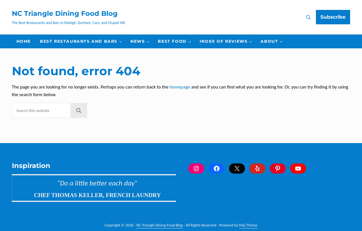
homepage (179, 89)
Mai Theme (248, 225)
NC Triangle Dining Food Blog (65, 14)
